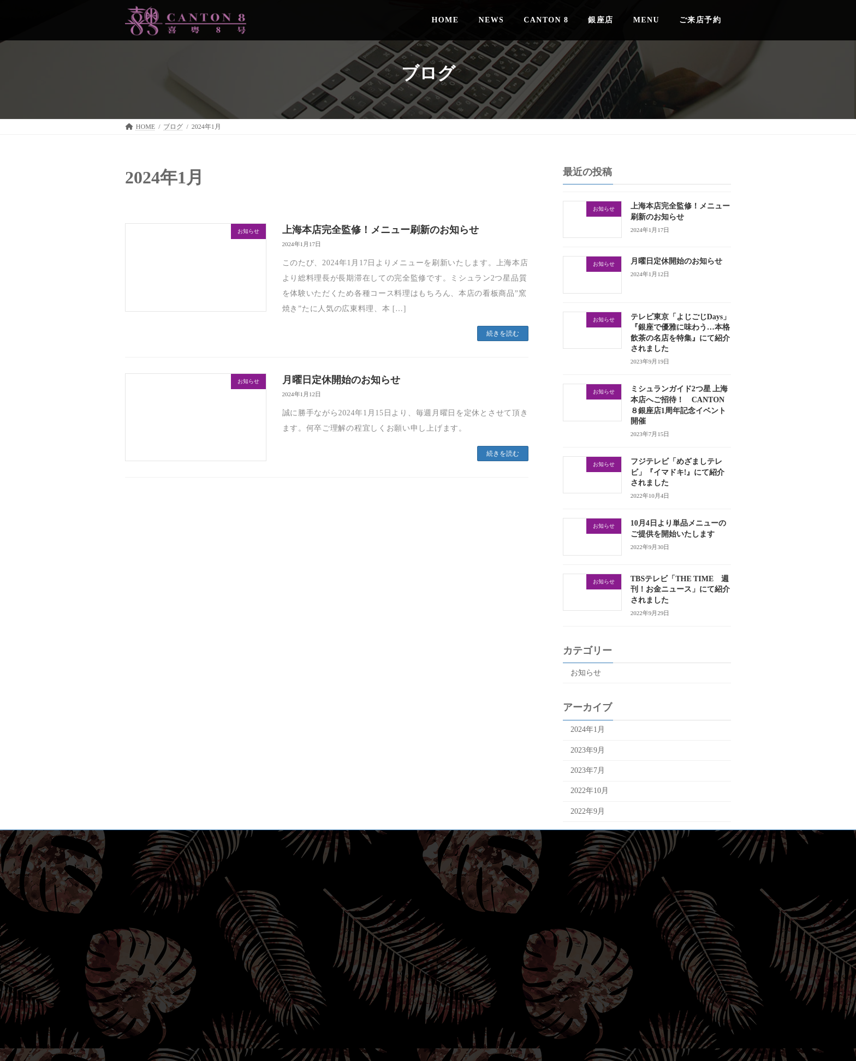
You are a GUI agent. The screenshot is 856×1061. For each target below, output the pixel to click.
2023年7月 (587, 770)
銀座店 (639, 938)
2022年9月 (587, 811)
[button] (635, 994)
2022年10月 (589, 790)
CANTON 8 (639, 921)
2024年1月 (587, 729)
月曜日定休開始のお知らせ (341, 379)
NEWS (638, 903)
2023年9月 (587, 750)
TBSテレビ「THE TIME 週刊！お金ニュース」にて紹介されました (680, 589)
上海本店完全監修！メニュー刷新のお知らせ (380, 229)
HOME (638, 886)
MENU (638, 956)
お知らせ (585, 673)
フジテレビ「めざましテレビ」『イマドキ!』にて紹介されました (678, 472)
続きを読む (502, 333)
